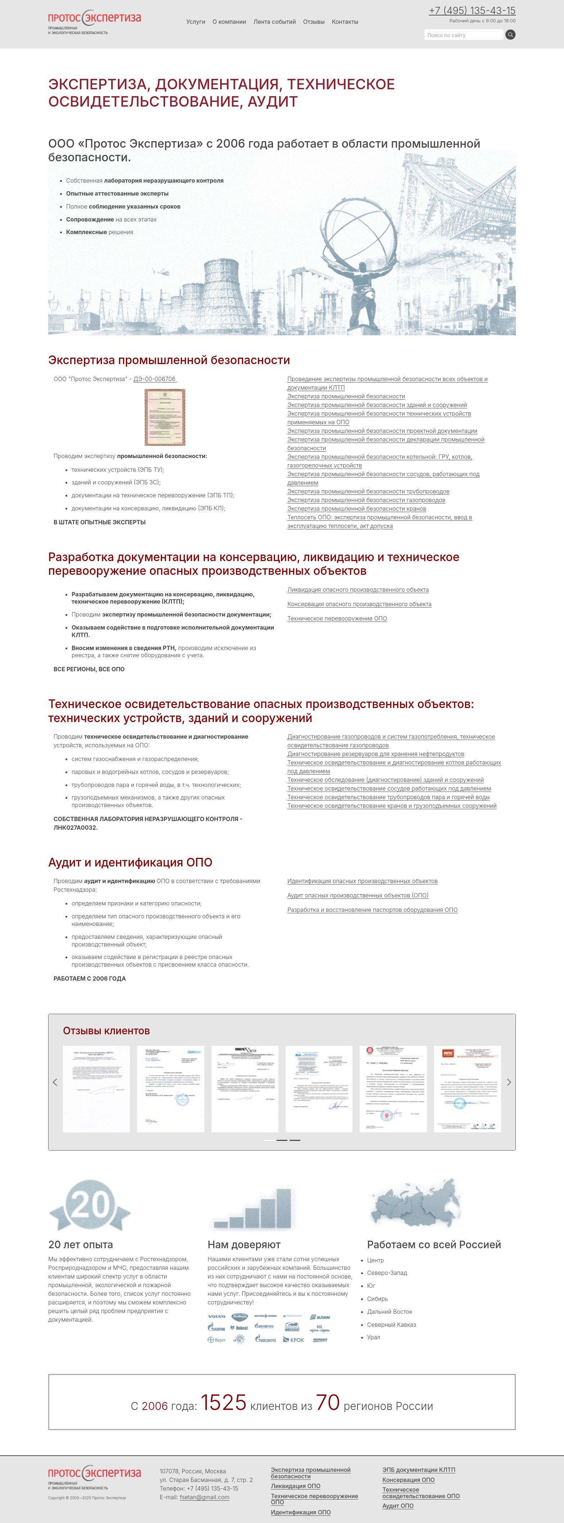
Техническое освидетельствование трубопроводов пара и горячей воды (388, 797)
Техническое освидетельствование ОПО (421, 1493)
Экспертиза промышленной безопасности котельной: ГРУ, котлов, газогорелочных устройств (379, 461)
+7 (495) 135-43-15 (472, 11)
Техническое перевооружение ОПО (337, 618)
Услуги (195, 21)
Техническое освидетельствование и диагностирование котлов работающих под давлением (394, 767)
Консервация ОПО (408, 1480)
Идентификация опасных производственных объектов (362, 880)
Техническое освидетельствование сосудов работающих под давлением (389, 788)
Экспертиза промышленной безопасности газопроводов (366, 499)
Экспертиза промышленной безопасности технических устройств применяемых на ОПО (379, 418)
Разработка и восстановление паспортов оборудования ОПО (372, 909)
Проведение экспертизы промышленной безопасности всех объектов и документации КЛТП (387, 383)
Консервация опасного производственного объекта (359, 604)
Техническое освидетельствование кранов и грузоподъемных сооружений (392, 805)
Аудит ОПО (398, 1506)
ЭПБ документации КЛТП (418, 1470)
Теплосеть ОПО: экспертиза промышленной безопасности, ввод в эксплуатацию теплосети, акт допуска (379, 521)
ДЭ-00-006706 (155, 378)
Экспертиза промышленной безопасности (346, 396)
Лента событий (274, 21)
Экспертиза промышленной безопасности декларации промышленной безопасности (386, 444)
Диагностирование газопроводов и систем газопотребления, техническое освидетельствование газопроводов (391, 741)
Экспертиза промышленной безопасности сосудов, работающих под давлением (383, 478)
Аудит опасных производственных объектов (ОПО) (358, 895)
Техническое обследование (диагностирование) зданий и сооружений (385, 779)
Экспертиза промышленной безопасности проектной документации (382, 430)
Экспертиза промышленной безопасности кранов (356, 508)
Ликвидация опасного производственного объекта (358, 589)
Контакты (345, 21)
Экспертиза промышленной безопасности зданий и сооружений (377, 404)
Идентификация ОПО (301, 1512)
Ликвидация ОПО (295, 1486)
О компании (229, 21)
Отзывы (314, 21)
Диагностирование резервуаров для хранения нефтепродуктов (375, 753)
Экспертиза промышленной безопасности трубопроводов (368, 491)
